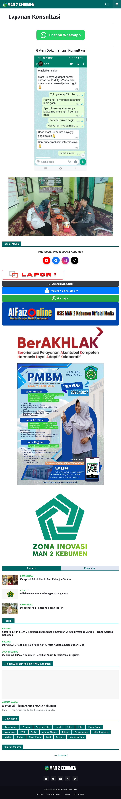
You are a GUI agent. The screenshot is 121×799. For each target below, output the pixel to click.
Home (40, 794)
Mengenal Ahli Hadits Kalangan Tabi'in (41, 607)
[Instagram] (65, 260)
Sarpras (60, 737)
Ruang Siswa (94, 727)
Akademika (10, 732)
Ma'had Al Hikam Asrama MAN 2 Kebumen (29, 706)
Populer (31, 568)
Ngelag (8, 737)
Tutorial (65, 732)
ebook (58, 727)
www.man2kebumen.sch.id (57, 789)
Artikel (34, 732)
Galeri (69, 727)
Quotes (19, 737)
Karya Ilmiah (35, 737)
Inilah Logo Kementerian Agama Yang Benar (44, 593)
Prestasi (26, 727)
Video (80, 727)
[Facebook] (56, 260)
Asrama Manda (49, 732)
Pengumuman (81, 732)
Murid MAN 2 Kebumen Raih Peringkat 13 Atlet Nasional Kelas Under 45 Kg (43, 644)
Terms (67, 794)
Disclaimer (79, 794)
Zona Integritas (43, 727)
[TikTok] (74, 260)
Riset (48, 737)
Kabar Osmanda (100, 732)
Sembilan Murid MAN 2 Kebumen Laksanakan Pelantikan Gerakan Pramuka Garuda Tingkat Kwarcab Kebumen (57, 633)
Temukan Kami (54, 794)
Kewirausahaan (76, 737)
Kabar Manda (11, 727)
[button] (38, 114)
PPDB (23, 732)
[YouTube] (46, 260)
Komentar (89, 568)
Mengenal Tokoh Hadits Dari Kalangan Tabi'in (45, 579)
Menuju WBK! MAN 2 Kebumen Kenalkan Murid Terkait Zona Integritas (40, 655)
